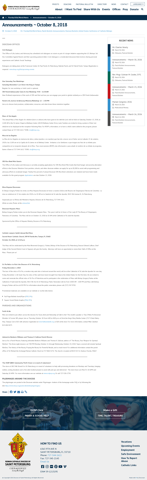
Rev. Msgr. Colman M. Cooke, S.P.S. (126, 74)
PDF (27, 296)
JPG (30, 296)
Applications (29, 175)
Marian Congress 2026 (122, 102)
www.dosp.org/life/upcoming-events (21, 69)
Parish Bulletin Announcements (53, 31)
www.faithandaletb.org (46, 322)
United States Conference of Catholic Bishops (95, 31)
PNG (26, 300)
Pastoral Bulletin (72, 31)
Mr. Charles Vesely (120, 47)
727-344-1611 (55, 455)
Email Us (44, 461)
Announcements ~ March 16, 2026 (127, 114)
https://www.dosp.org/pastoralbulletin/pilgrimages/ (22, 386)
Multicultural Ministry (121, 108)
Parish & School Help (37, 415)
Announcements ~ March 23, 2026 (127, 87)
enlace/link (26, 203)
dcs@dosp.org (34, 130)
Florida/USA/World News (32, 31)
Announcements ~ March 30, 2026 (127, 59)
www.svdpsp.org (49, 373)
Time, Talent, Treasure (110, 415)
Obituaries (118, 53)
